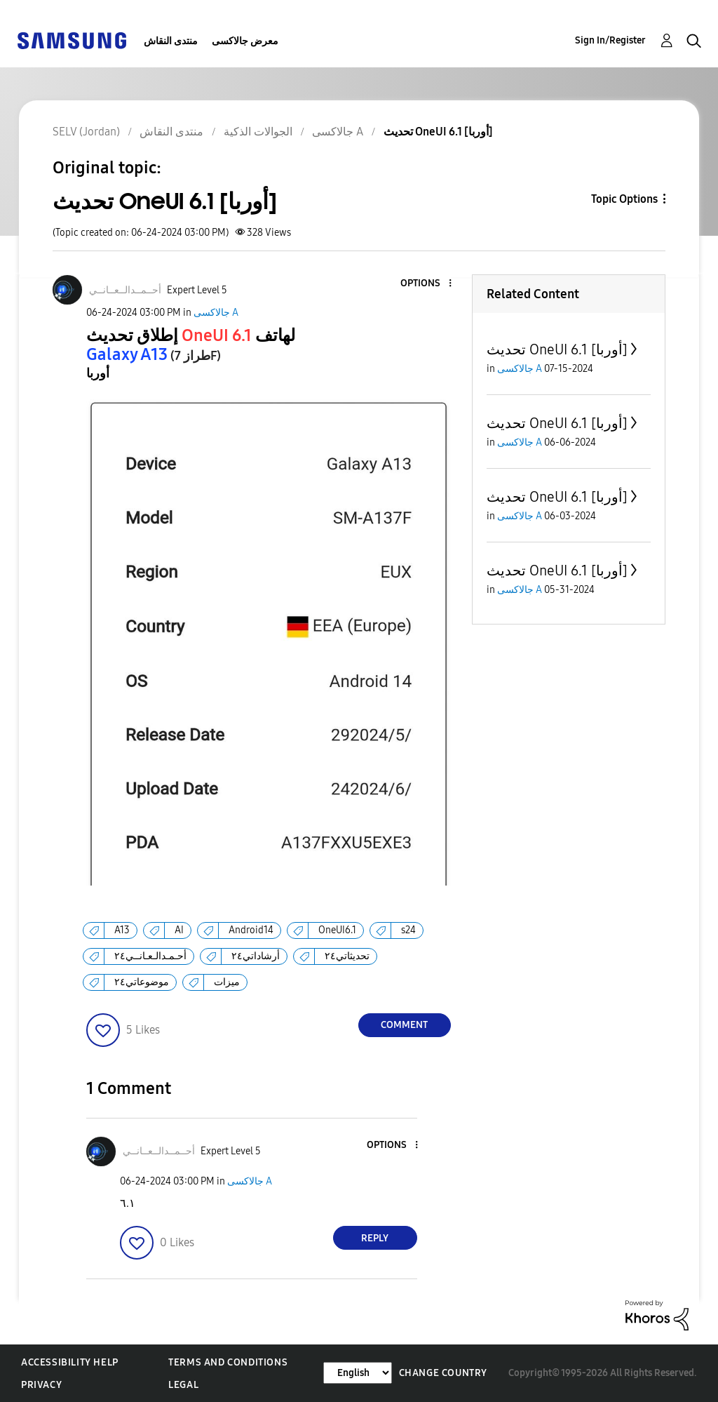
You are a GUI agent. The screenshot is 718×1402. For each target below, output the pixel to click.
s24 (408, 930)
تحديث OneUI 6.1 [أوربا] (557, 349)
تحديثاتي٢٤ (347, 956)
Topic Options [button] (624, 199)
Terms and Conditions (227, 1362)
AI (179, 930)
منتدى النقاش (171, 41)
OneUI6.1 (337, 930)
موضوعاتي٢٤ (141, 982)
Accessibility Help (69, 1362)
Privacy (41, 1385)
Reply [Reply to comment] (374, 1238)
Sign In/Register (610, 40)
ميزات (227, 982)
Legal (183, 1385)
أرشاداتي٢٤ (255, 956)
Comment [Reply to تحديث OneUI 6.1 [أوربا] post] (404, 1025)
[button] (426, 284)
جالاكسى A (216, 313)
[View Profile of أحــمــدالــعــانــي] (125, 290)
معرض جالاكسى (245, 41)
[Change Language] (357, 1373)
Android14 (251, 930)
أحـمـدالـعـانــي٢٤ (150, 956)
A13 (122, 930)
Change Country (443, 1373)
